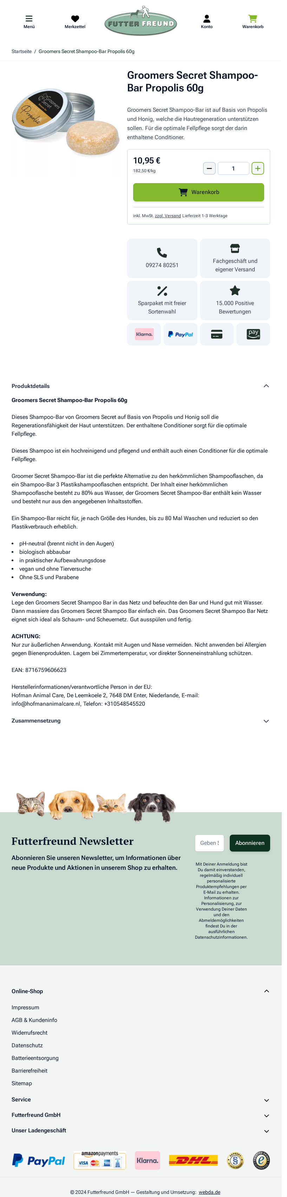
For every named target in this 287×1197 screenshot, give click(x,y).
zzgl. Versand (168, 215)
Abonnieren (250, 843)
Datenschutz (27, 1045)
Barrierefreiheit (29, 1070)
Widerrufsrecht (29, 1032)
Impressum (25, 1007)
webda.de (209, 1192)
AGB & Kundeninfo (34, 1020)
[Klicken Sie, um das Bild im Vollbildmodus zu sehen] (66, 123)
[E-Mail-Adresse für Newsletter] (209, 843)
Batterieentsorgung (35, 1058)
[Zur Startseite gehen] (141, 21)
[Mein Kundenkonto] (207, 21)
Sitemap (22, 1083)
